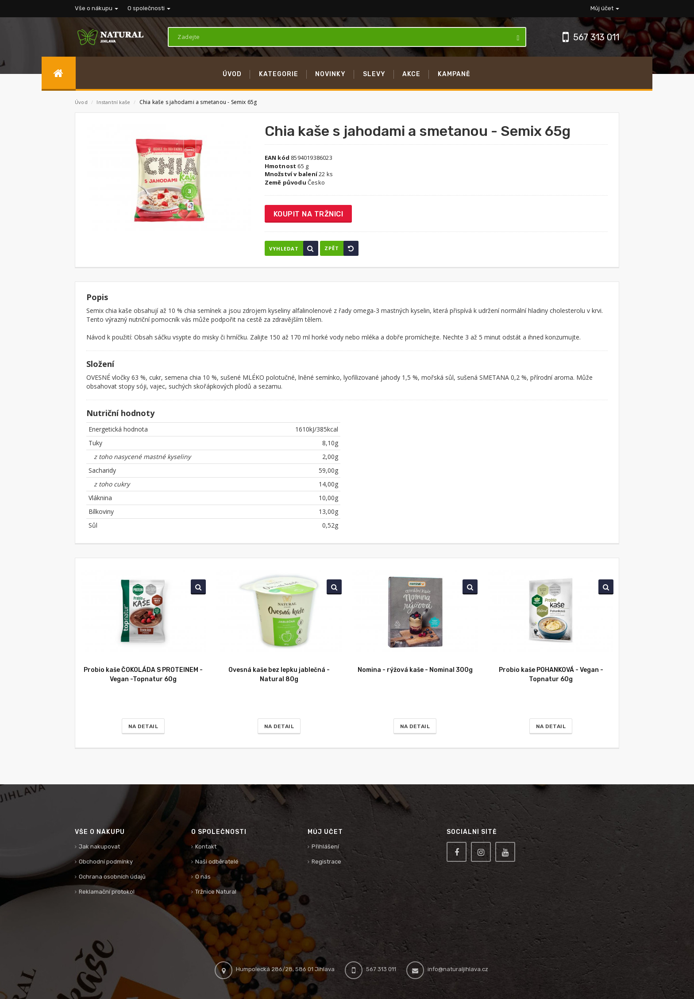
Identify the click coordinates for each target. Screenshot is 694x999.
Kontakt (205, 846)
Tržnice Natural (215, 891)
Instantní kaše (113, 102)
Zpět (341, 248)
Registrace (326, 861)
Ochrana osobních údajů (112, 876)
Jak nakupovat (99, 846)
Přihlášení (325, 846)
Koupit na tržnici (308, 214)
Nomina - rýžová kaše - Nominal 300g (415, 670)
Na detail (143, 726)
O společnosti (148, 8)
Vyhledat (293, 248)
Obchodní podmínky (106, 861)
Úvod (81, 102)
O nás (203, 876)
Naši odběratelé (217, 861)
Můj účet (604, 8)
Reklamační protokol (107, 891)
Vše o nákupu (96, 8)
